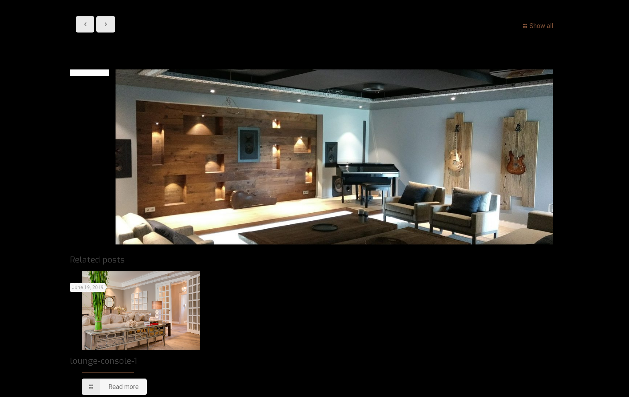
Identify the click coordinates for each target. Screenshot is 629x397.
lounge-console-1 (103, 360)
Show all (537, 26)
